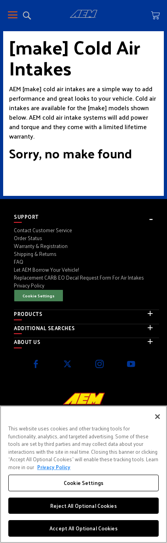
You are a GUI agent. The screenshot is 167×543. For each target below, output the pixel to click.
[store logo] (83, 15)
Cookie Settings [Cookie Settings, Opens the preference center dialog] (83, 482)
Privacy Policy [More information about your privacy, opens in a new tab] (53, 467)
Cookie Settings (39, 295)
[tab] (86, 217)
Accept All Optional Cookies (83, 528)
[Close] (157, 416)
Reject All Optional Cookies (83, 505)
